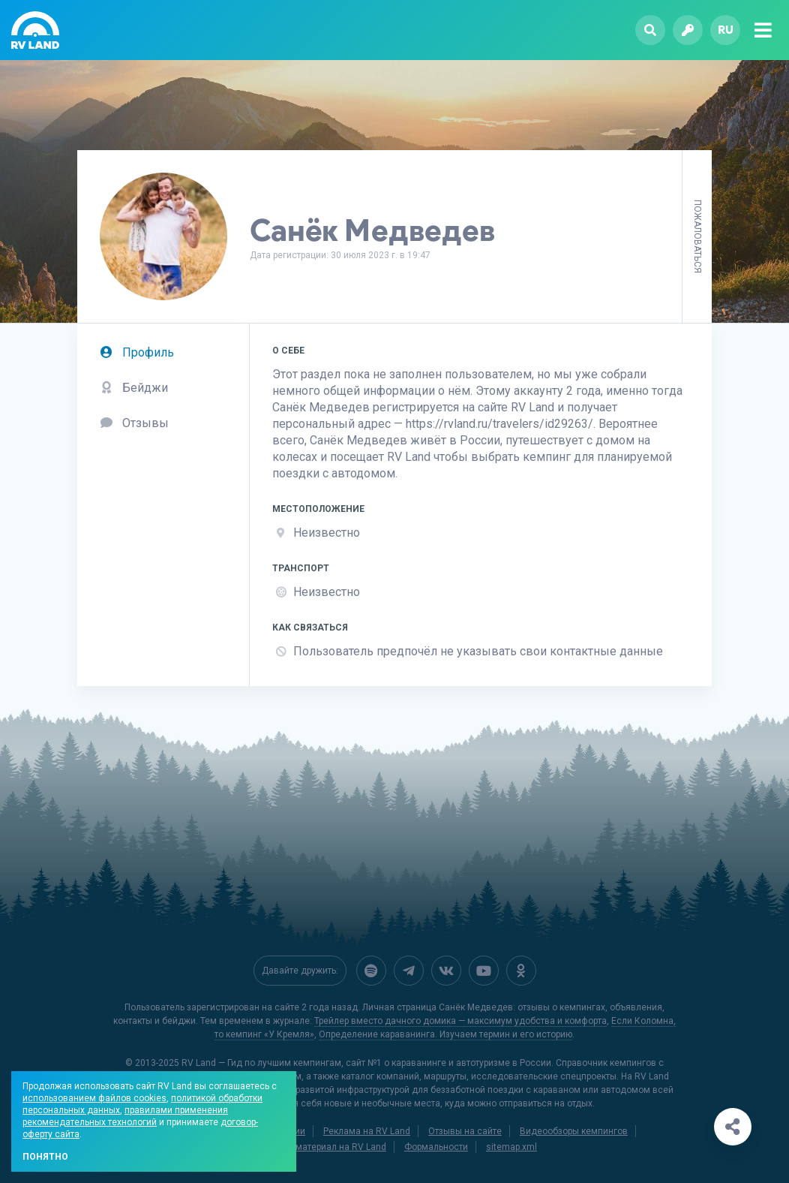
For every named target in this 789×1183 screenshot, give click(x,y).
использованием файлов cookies (94, 1098)
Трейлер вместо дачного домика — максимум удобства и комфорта (460, 1021)
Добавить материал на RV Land (319, 1147)
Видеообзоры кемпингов (574, 1131)
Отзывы (134, 423)
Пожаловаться (697, 236)
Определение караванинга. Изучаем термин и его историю (445, 1034)
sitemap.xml (511, 1147)
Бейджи (134, 388)
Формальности (436, 1147)
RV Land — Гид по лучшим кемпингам (261, 1063)
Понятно (45, 1156)
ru (726, 30)
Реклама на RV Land (366, 1131)
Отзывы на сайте (465, 1131)
